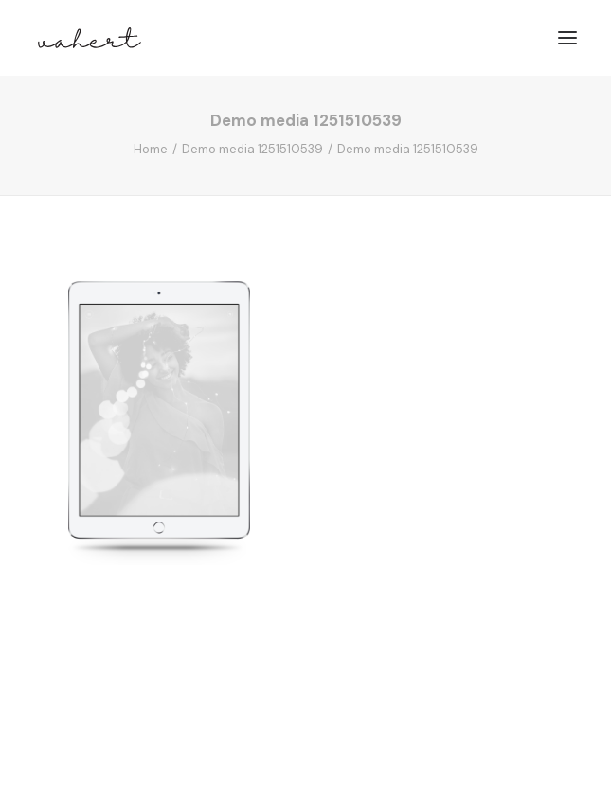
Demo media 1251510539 (252, 149)
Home (151, 149)
